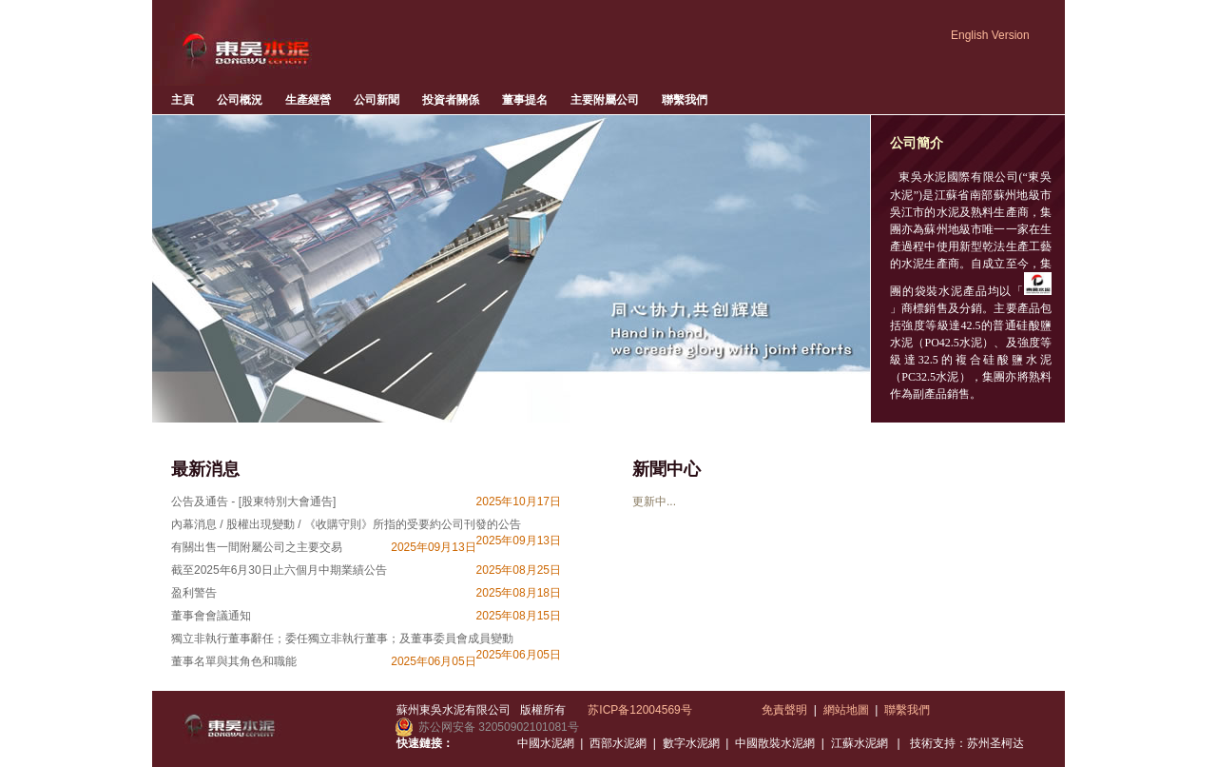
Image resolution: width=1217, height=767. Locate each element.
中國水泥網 (545, 743)
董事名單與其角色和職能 (234, 661)
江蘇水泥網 (859, 743)
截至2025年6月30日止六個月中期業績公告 (279, 570)
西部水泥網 (618, 743)
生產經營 (308, 100)
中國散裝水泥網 (775, 743)
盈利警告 (194, 593)
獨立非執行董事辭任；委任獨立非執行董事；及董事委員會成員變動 (342, 638)
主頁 (182, 100)
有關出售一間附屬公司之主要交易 (256, 547)
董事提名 (525, 100)
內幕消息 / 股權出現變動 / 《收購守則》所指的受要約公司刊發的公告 (346, 524)
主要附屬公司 (604, 100)
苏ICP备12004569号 (639, 710)
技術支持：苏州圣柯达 (967, 743)
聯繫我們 (684, 100)
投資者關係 (450, 100)
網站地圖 (846, 710)
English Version (990, 35)
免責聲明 (784, 710)
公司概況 (239, 100)
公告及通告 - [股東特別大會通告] (253, 501)
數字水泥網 (691, 743)
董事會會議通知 (211, 615)
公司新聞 (376, 100)
